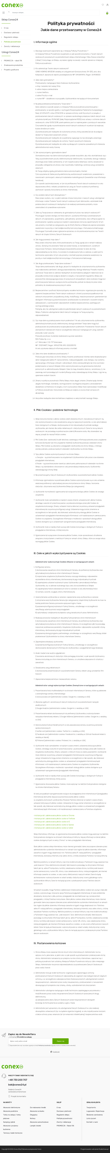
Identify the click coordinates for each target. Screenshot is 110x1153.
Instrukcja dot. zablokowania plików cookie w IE (52, 822)
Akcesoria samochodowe (39, 1122)
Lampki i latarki (35, 1126)
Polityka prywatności (12, 42)
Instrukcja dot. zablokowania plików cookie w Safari (54, 828)
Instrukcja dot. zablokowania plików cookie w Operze (54, 825)
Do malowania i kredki (38, 1107)
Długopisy (33, 1115)
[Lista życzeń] (103, 5)
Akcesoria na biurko (37, 1111)
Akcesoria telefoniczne (11, 1107)
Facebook (55, 1052)
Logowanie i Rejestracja (95, 1111)
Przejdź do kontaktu (17, 1096)
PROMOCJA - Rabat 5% (65, 1126)
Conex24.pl (17, 1149)
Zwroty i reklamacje (12, 46)
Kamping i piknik (9, 1122)
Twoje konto (91, 1107)
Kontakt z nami (92, 1122)
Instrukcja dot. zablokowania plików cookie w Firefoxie (55, 819)
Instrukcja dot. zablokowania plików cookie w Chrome (54, 815)
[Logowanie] (107, 5)
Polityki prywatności (44, 1045)
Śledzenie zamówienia (94, 1115)
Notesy (32, 1118)
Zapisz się (60, 1041)
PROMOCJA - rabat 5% (13, 61)
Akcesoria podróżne (10, 1111)
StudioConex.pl (103, 1149)
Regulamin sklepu (11, 37)
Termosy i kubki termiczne (12, 1133)
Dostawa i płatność (11, 33)
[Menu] (3, 12)
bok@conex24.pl (17, 1084)
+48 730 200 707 (17, 1079)
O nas (6, 28)
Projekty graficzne (11, 70)
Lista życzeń (91, 1118)
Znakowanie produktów (13, 65)
